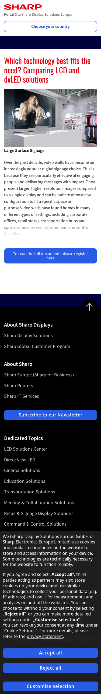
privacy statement (45, 636)
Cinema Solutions (22, 470)
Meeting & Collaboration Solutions (39, 502)
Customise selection (50, 686)
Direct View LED (19, 460)
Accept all (50, 653)
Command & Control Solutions (35, 524)
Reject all (50, 668)
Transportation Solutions (29, 492)
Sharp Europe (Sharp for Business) (39, 375)
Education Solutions (24, 481)
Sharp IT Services (21, 396)
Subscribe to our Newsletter (50, 415)
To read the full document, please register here (50, 256)
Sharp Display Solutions (28, 335)
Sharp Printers (18, 385)
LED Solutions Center (25, 449)
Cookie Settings (20, 631)
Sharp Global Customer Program (37, 346)
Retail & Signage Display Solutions (39, 513)
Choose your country (50, 27)
